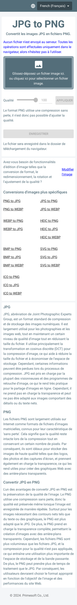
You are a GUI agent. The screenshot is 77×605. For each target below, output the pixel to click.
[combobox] (54, 6)
